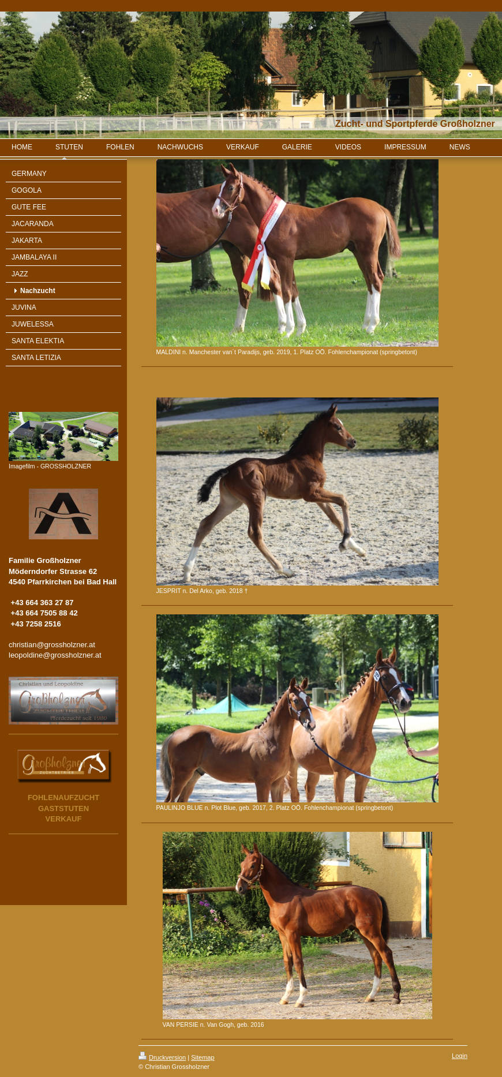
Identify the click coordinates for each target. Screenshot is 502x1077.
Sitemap (202, 1057)
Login (459, 1055)
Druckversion (162, 1057)
